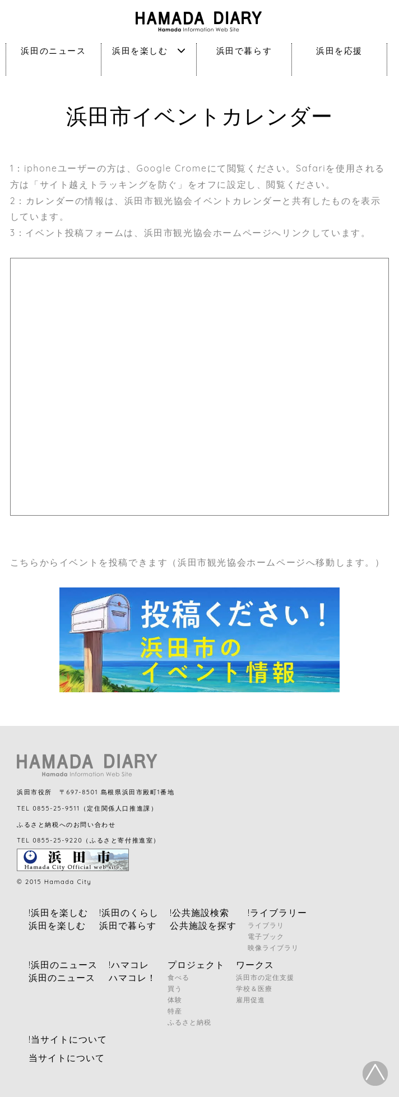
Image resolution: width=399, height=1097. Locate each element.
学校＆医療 (254, 988)
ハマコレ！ (132, 977)
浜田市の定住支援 (265, 977)
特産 (175, 1011)
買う (175, 988)
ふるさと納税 (189, 1022)
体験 (175, 1000)
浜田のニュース (53, 50)
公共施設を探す (203, 925)
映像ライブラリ (273, 947)
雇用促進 (250, 1000)
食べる (178, 977)
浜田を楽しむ (148, 50)
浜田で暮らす (244, 50)
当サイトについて (67, 1057)
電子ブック (266, 936)
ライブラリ (266, 925)
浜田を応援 (339, 50)
